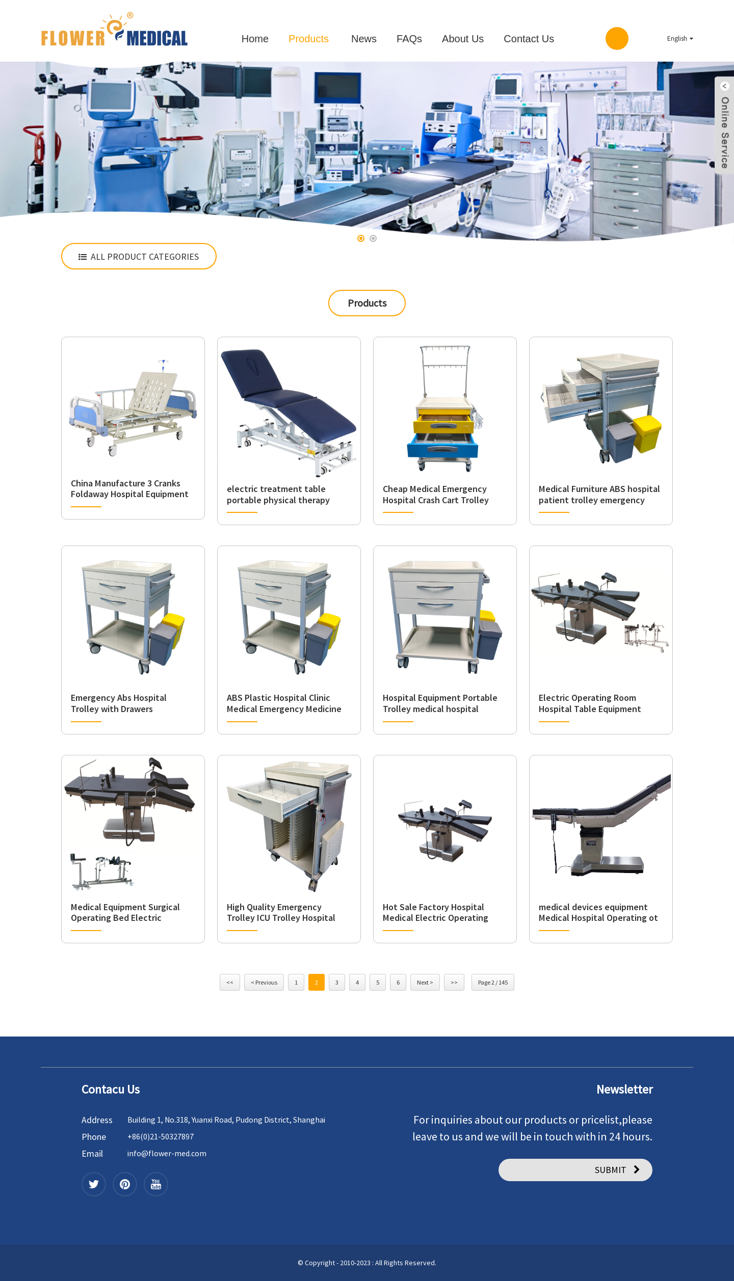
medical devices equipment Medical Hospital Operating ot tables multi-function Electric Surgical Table (598, 912)
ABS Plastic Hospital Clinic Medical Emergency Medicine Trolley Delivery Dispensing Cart (284, 703)
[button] (360, 238)
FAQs (409, 38)
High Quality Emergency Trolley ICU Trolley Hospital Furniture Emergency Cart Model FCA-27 (281, 912)
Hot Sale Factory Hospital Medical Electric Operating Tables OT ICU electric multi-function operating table (440, 912)
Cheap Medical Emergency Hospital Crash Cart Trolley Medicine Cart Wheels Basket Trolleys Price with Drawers (441, 494)
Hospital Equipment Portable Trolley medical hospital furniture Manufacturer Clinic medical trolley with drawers (440, 703)
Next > (425, 982)
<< (229, 982)
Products (309, 38)
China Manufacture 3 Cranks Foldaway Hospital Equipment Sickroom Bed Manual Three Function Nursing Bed (130, 489)
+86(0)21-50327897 (160, 1136)
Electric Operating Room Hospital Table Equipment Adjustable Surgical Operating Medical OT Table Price (598, 703)
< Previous (264, 982)
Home (255, 38)
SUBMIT (610, 1170)
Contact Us (529, 38)
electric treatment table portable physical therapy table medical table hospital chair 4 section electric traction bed (283, 494)
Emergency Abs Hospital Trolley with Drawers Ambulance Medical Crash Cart (130, 703)
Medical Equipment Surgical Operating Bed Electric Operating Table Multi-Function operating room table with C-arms (132, 912)
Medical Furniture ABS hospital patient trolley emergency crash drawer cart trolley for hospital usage (599, 494)
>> (454, 982)
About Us (463, 38)
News (364, 38)
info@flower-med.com (166, 1153)
